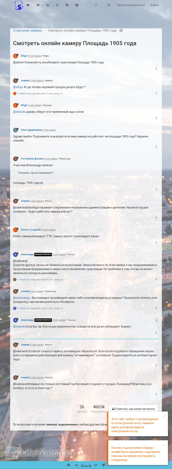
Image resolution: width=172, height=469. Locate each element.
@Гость (48, 201)
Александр (27, 254)
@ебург (18, 87)
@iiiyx (46, 56)
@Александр (64, 159)
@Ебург (49, 81)
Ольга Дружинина (31, 130)
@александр (21, 297)
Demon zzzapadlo (31, 229)
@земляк (47, 105)
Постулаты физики (32, 158)
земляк (25, 80)
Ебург (24, 55)
